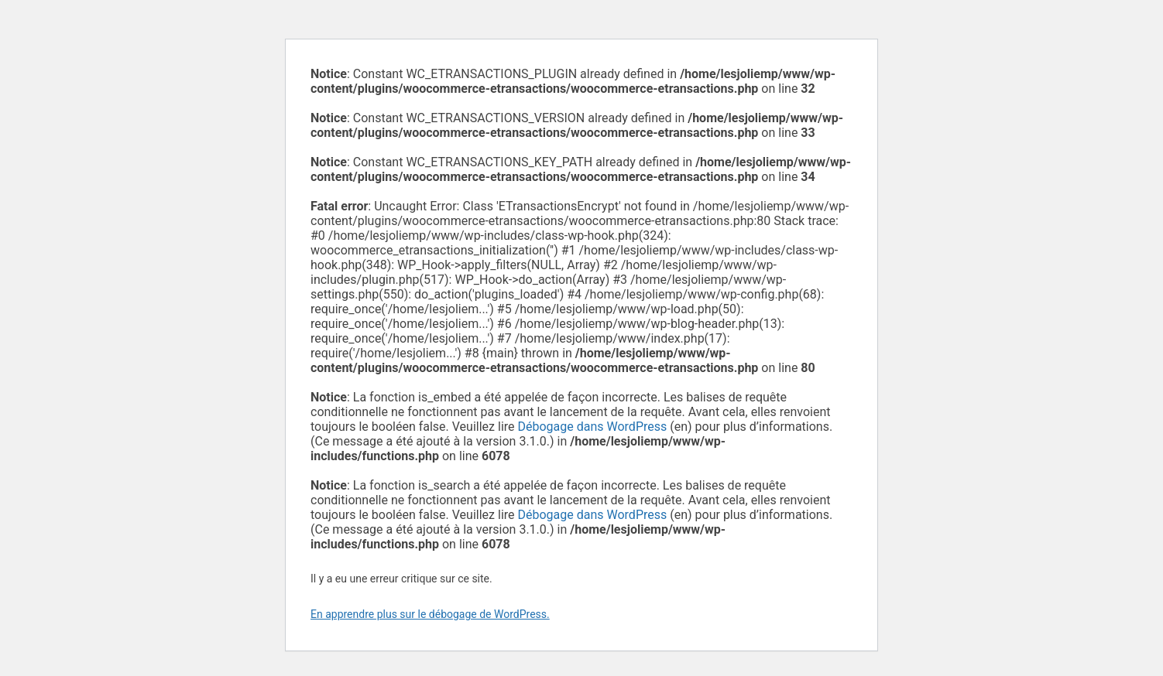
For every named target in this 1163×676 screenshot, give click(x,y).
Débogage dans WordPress (592, 426)
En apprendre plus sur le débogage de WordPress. (430, 614)
